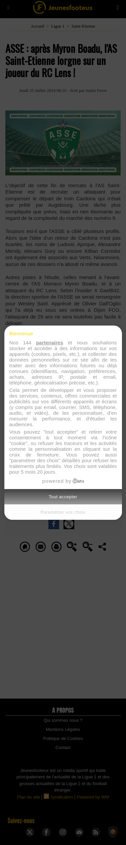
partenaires (49, 342)
